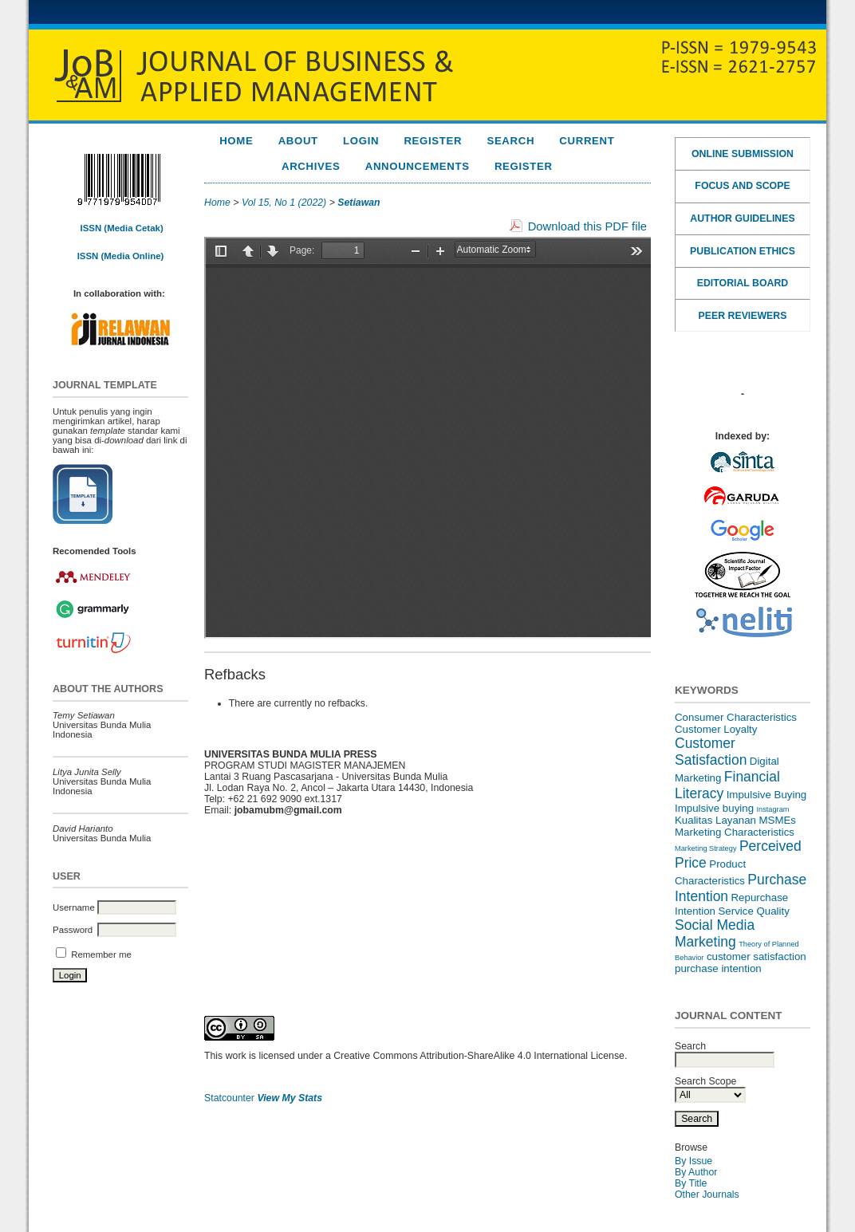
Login (361, 141)
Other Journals (707, 1194)
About (298, 141)
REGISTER (523, 166)
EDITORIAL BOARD (742, 283)
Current (586, 141)
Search (510, 141)
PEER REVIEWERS (743, 315)
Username (74, 907)
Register (433, 141)
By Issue (693, 1161)
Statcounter (229, 1098)
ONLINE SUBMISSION (742, 153)
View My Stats (289, 1098)
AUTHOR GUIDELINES (742, 218)
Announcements (417, 166)
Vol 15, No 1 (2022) (284, 202)
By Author (696, 1172)
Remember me (101, 954)
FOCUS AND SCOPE (742, 185)
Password (73, 930)
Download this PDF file (587, 226)
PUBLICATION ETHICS (742, 251)
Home (236, 141)
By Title (691, 1183)
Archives (311, 166)
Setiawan (358, 202)
